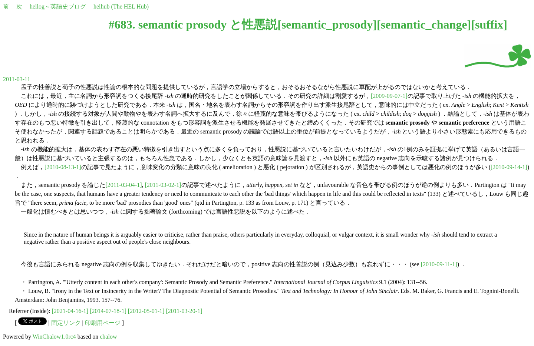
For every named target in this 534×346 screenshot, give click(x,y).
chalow (108, 336)
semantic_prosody (327, 24)
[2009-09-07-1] (389, 96)
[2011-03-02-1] (163, 185)
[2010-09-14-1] (509, 167)
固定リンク (66, 323)
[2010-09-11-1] (439, 264)
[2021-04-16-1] (70, 311)
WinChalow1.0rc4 (54, 336)
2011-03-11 (16, 79)
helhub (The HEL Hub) (121, 6)
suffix (489, 24)
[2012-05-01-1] (146, 311)
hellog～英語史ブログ (58, 6)
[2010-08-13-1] (62, 167)
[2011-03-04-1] (123, 185)
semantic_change (424, 24)
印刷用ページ (103, 323)
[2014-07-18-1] (108, 311)
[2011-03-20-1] (184, 311)
